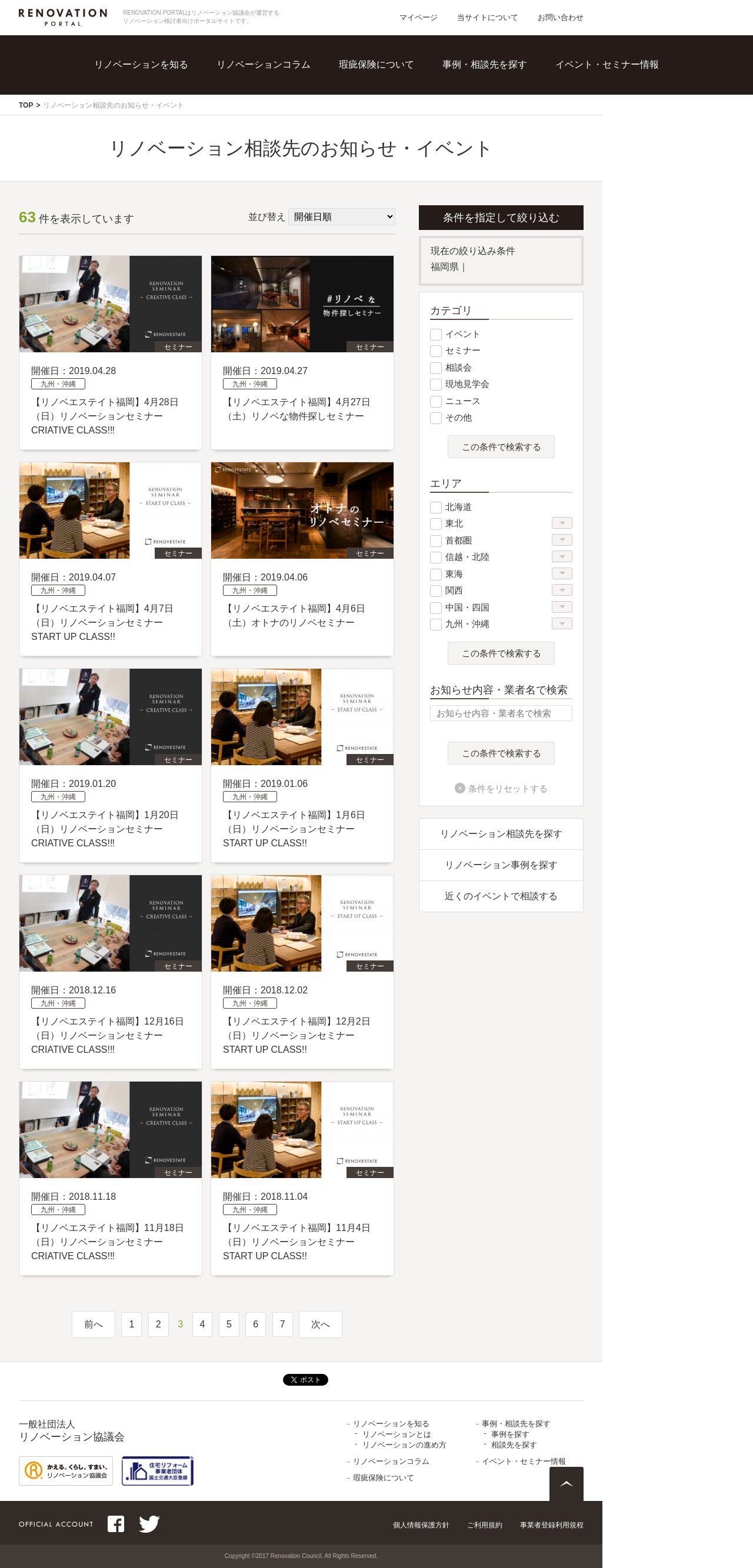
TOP (26, 105)
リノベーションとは (396, 1434)
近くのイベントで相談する (501, 896)
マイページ (418, 17)
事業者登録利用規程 (552, 1525)
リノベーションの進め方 (404, 1444)
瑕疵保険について (376, 64)
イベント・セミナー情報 (607, 64)
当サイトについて (487, 17)
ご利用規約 (484, 1525)
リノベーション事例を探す (501, 865)
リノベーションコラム (263, 64)
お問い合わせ (561, 17)
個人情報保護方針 (421, 1525)
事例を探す (510, 1434)
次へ (320, 1324)
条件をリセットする (508, 788)
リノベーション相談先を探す (501, 834)
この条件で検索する (501, 447)
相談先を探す (514, 1444)
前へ (93, 1324)
